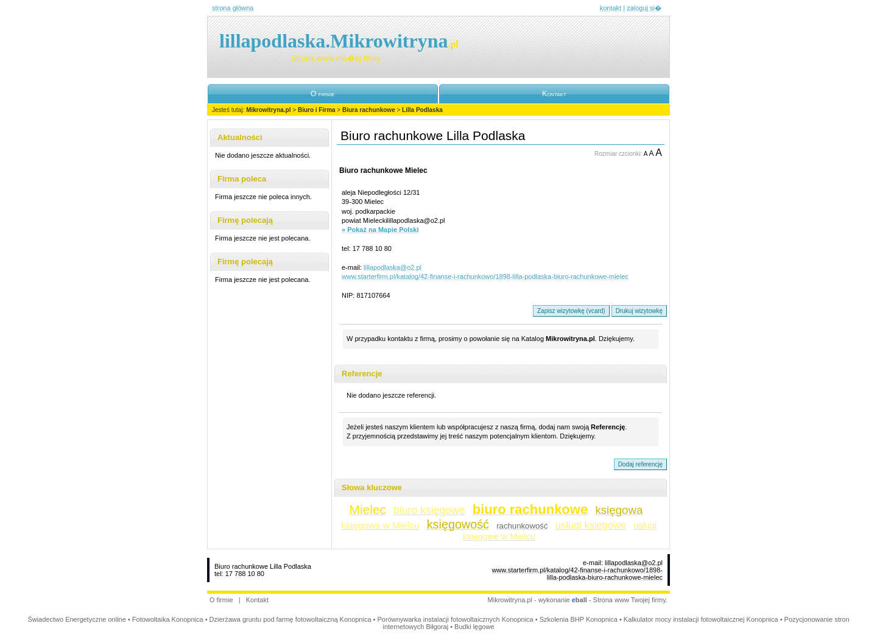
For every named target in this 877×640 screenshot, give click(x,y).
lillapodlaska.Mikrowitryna (339, 41)
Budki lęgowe (474, 626)
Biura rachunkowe (368, 110)
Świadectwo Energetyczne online (76, 619)
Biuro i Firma (317, 110)
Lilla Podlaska (422, 110)
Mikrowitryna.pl (268, 110)
